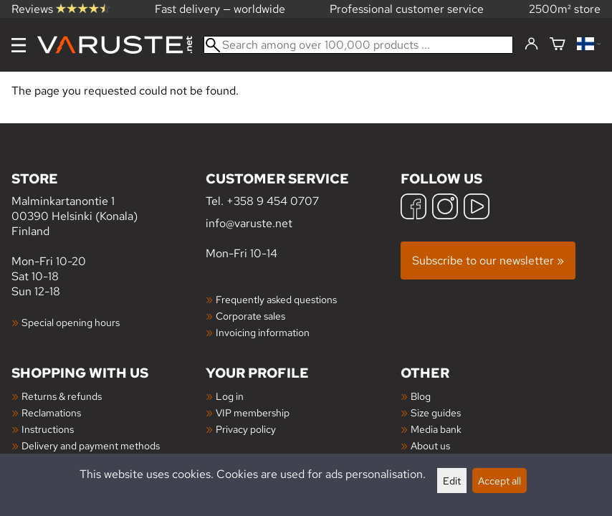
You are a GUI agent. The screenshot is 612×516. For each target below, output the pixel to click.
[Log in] (531, 44)
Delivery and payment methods (90, 445)
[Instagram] (445, 208)
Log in (230, 396)
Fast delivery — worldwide (220, 8)
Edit (452, 480)
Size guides (436, 412)
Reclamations (51, 412)
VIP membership (253, 412)
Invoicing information (263, 332)
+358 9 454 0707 (272, 201)
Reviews (60, 8)
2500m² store (565, 8)
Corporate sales (250, 315)
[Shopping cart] (557, 45)
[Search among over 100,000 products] (358, 45)
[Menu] (18, 45)
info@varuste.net (249, 223)
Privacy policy (246, 429)
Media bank (436, 429)
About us (430, 445)
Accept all (499, 480)
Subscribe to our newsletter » (488, 260)
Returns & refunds (61, 396)
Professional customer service (407, 8)
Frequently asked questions (276, 299)
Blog (421, 396)
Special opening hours (70, 322)
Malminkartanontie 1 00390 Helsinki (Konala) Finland (108, 204)
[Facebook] (413, 208)
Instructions (47, 429)
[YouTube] (476, 208)
